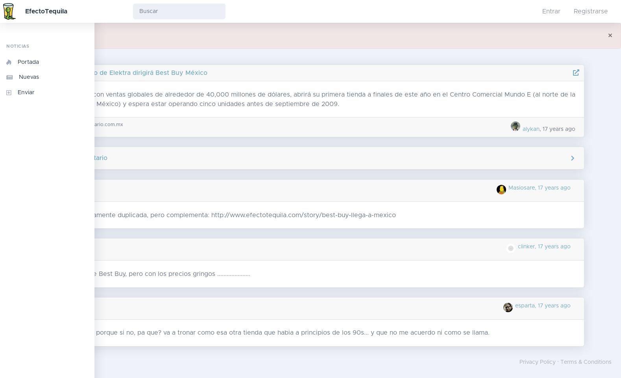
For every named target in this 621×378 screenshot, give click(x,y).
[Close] (610, 36)
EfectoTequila (46, 11)
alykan (552, 129)
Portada (22, 62)
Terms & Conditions (586, 362)
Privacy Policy (537, 362)
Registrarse (591, 11)
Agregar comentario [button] (358, 158)
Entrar (551, 11)
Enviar (20, 92)
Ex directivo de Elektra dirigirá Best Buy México (201, 73)
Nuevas (22, 77)
